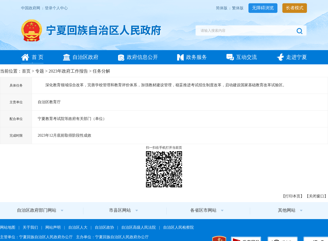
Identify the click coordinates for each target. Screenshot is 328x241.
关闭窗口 (316, 196)
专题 (39, 71)
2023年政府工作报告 (68, 71)
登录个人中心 (56, 8)
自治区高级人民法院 (139, 227)
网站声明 (53, 227)
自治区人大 (78, 227)
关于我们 (31, 227)
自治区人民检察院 (178, 227)
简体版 (222, 8)
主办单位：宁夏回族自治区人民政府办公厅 (112, 237)
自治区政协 (105, 227)
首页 (26, 71)
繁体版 (238, 8)
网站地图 (8, 227)
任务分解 (101, 71)
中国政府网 (31, 8)
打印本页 (292, 196)
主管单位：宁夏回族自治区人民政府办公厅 (37, 237)
